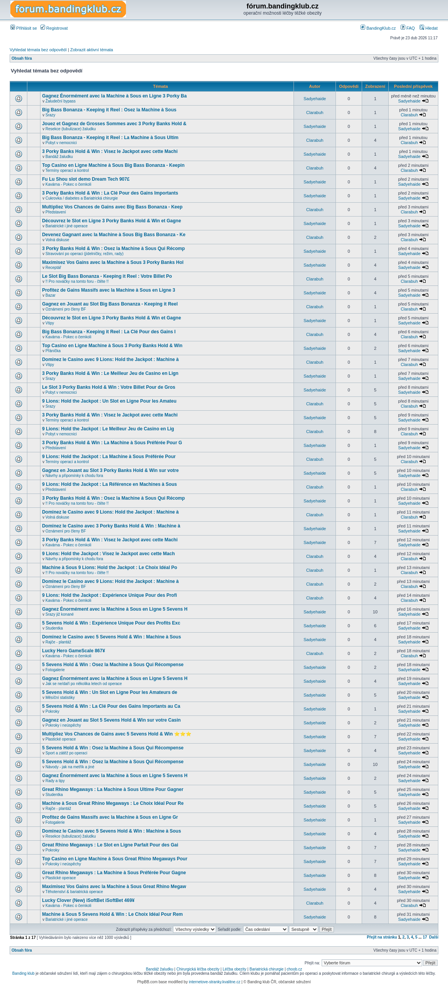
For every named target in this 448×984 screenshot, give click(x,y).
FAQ (408, 28)
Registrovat (54, 28)
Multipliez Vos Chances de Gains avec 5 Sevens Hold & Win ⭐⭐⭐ (116, 734)
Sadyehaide (315, 98)
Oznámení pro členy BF (65, 309)
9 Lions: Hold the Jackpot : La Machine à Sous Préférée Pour (109, 456)
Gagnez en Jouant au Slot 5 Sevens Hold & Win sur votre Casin (111, 720)
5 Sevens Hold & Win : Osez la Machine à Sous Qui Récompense (112, 664)
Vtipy (49, 323)
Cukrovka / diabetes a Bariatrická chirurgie (81, 198)
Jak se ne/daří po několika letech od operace (83, 684)
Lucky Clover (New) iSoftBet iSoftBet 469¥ (88, 900)
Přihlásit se (23, 28)
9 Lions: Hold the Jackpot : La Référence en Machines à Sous (109, 484)
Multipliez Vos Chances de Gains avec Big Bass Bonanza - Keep (112, 207)
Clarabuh (315, 112)
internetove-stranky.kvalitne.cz (214, 982)
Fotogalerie (55, 670)
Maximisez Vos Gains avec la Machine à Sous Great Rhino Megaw (114, 886)
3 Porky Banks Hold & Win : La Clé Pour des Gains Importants (110, 193)
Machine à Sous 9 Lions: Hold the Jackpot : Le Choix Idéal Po (109, 567)
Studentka (54, 628)
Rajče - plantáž (58, 642)
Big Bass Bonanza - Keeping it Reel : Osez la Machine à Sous (109, 110)
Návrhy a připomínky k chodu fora (74, 476)
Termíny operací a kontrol (67, 170)
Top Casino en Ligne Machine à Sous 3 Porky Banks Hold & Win (112, 345)
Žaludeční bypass (60, 101)
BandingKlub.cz (378, 28)
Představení (55, 212)
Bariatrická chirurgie (267, 969)
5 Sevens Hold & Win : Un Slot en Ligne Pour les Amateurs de (109, 692)
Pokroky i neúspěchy (63, 725)
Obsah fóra (22, 58)
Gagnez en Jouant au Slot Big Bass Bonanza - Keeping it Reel (110, 304)
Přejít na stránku (382, 937)
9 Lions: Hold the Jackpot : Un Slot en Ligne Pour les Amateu (109, 401)
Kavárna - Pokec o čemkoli (68, 184)
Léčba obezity (235, 969)
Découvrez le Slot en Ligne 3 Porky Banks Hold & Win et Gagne (111, 220)
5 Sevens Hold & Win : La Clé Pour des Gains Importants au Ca (111, 706)
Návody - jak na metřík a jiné (69, 767)
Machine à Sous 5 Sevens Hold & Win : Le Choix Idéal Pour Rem (112, 914)
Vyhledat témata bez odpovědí (38, 49)
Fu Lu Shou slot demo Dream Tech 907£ (85, 179)
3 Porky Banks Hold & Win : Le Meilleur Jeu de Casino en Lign (110, 373)
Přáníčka (52, 351)
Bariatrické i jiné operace (66, 226)
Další (433, 937)
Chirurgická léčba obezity (198, 969)
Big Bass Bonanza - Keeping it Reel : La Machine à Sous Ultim (110, 137)
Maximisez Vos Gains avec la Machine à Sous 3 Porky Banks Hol (112, 262)
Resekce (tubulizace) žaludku (70, 129)
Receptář (53, 267)
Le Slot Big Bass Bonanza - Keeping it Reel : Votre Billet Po (107, 276)
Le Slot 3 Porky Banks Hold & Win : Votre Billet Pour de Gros (108, 387)
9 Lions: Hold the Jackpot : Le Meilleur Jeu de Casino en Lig (108, 429)
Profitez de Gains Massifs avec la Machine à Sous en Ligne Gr (110, 817)
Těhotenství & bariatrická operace (74, 892)
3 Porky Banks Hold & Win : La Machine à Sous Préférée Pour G (112, 442)
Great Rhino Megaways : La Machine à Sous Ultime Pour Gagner (112, 789)
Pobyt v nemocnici (61, 143)
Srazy (50, 115)
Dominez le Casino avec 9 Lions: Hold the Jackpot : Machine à (110, 359)
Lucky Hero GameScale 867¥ (73, 650)
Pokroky (52, 711)
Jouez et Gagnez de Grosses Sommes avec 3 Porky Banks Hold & (114, 123)
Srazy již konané (59, 614)
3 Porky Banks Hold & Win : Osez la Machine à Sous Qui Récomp (113, 248)
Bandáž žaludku (59, 156)
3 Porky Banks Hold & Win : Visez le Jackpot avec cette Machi (110, 151)
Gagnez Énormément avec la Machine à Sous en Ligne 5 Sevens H (114, 609)
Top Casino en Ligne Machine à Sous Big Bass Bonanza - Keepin (113, 165)
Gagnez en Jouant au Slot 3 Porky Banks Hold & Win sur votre (110, 470)
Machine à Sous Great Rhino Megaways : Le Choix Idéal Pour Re (112, 803)
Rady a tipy (55, 781)
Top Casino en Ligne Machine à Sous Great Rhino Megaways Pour (114, 858)
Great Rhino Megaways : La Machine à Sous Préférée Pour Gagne (114, 872)
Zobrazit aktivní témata (91, 49)
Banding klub (23, 973)
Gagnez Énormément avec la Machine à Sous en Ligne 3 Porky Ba (114, 96)
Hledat (428, 28)
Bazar (50, 295)
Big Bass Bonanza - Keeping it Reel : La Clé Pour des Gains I (109, 331)
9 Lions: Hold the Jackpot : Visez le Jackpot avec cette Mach (108, 553)
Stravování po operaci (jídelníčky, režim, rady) (84, 254)
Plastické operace (60, 739)
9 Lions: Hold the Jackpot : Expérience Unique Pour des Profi (109, 595)
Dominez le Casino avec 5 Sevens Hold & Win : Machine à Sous (111, 637)
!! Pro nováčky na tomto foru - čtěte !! (77, 281)
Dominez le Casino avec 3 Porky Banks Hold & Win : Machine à (111, 526)
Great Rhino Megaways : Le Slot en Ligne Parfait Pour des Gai (110, 845)
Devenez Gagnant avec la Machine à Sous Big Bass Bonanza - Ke (113, 234)
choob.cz (294, 969)
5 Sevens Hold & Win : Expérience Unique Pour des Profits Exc (111, 623)
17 (425, 937)
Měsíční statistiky (60, 697)
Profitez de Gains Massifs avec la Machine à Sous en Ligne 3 (108, 290)
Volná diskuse (57, 240)
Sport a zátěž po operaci (66, 753)
